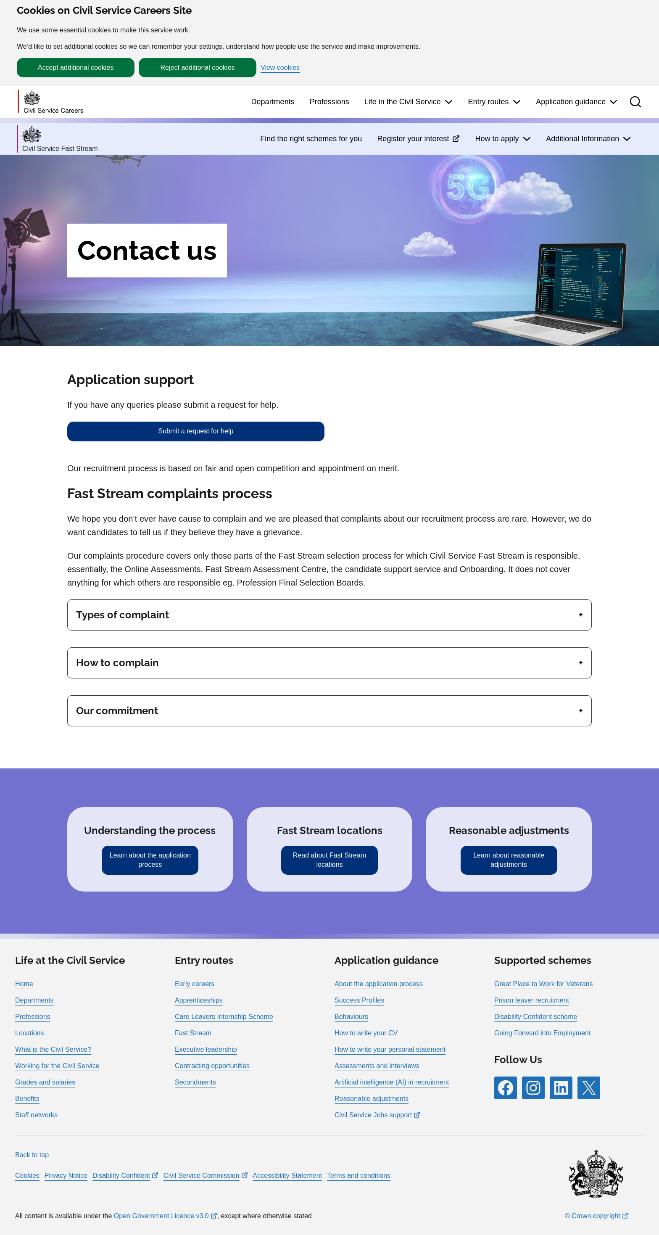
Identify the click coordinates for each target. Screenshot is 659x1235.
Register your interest (413, 139)
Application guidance (571, 102)
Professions (329, 102)
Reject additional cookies (198, 67)
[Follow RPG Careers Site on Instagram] (533, 1088)
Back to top (32, 1154)
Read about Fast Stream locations (329, 860)
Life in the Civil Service (402, 102)
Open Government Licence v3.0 (161, 1215)
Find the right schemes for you (311, 139)
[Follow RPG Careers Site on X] (588, 1088)
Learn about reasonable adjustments (508, 860)
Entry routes (488, 102)
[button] (635, 101)
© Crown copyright (592, 1215)
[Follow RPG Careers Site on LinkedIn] (561, 1088)
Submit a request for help (196, 431)
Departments (273, 102)
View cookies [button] (280, 67)
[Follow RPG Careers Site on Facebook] (505, 1088)
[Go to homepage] (50, 102)
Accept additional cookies (76, 67)
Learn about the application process (150, 860)
